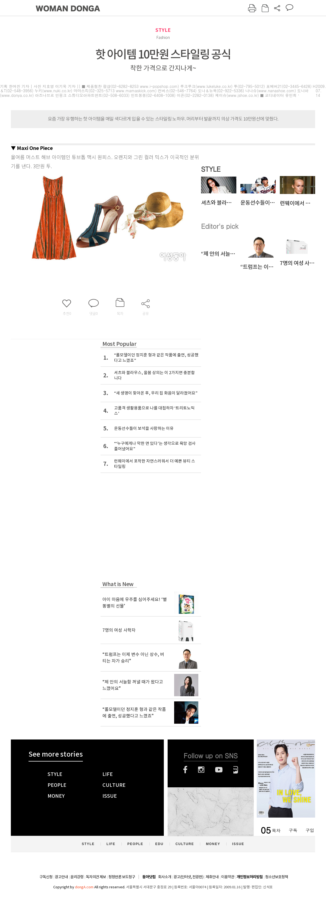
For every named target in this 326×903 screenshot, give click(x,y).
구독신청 (45, 876)
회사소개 (164, 876)
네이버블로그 (235, 769)
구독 (293, 830)
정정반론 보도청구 (121, 876)
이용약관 (227, 876)
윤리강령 (76, 876)
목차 (276, 830)
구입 (309, 830)
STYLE (163, 30)
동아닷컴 (148, 877)
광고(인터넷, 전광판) (188, 876)
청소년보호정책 (276, 876)
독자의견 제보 (96, 876)
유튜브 (218, 769)
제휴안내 (212, 876)
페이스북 (185, 769)
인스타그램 (201, 769)
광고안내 (61, 876)
